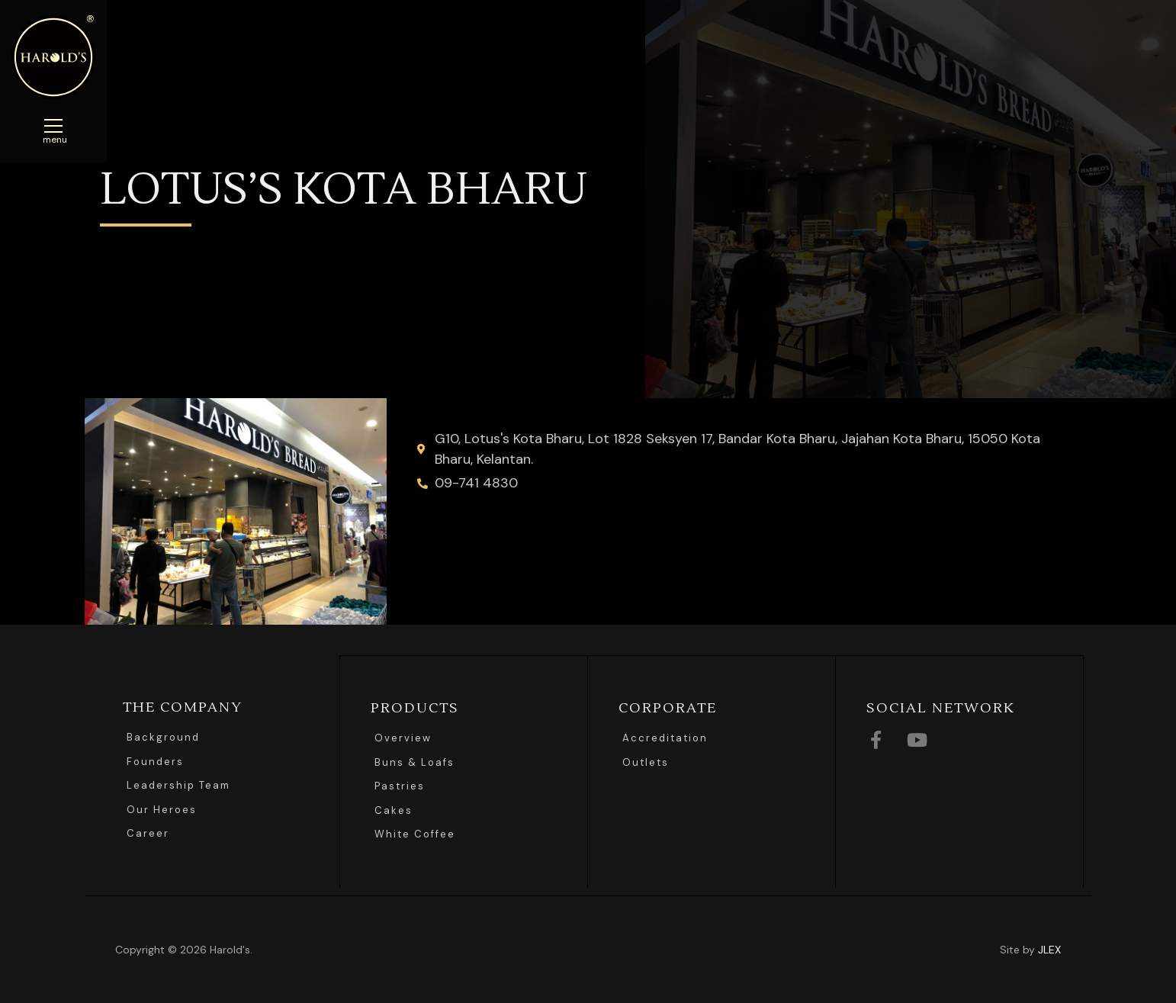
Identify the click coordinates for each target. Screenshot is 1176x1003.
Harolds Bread (53, 57)
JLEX (1049, 949)
